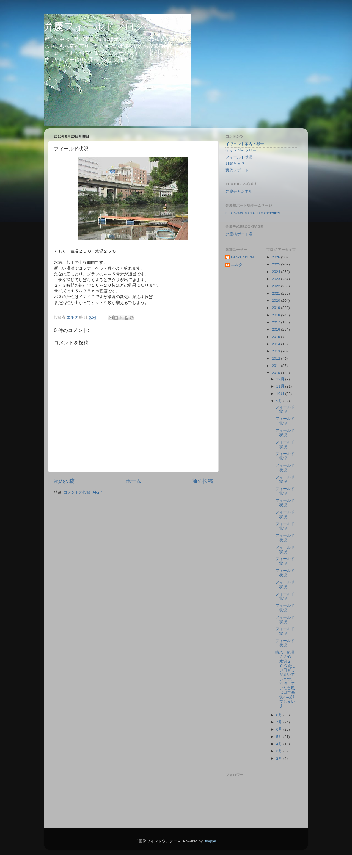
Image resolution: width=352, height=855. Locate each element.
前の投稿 (202, 481)
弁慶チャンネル (239, 191)
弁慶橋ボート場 (239, 234)
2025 (276, 264)
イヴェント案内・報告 (245, 144)
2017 (276, 322)
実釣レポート (237, 170)
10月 (280, 394)
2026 (276, 257)
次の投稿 (64, 481)
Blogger (210, 841)
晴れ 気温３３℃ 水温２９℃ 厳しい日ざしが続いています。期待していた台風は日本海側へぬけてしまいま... (285, 679)
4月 (279, 744)
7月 (279, 722)
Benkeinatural (242, 257)
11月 (280, 386)
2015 (276, 337)
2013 (276, 351)
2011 (276, 366)
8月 (279, 715)
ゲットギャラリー (241, 150)
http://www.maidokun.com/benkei (253, 213)
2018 (276, 315)
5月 (279, 737)
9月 (279, 401)
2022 (276, 286)
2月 (279, 758)
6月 (279, 729)
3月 (279, 751)
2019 (276, 308)
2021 (276, 293)
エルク (237, 265)
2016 (276, 329)
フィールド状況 (239, 157)
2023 (276, 279)
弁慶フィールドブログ (94, 26)
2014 (276, 344)
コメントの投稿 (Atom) (83, 492)
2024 (276, 272)
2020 (276, 300)
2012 (276, 358)
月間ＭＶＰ (235, 164)
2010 (276, 373)
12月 (280, 379)
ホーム (133, 481)
